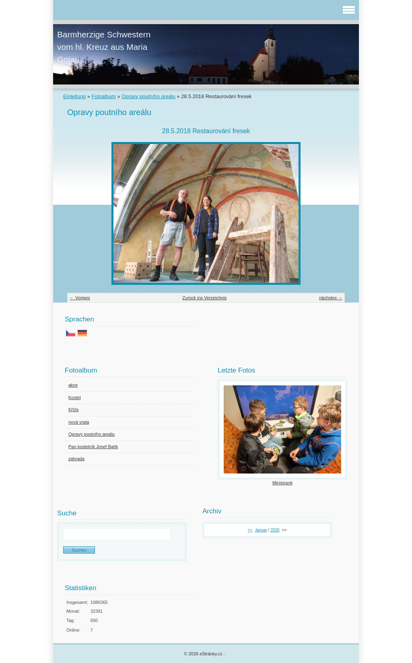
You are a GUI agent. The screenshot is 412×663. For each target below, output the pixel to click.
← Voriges (80, 297)
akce (73, 385)
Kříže (73, 409)
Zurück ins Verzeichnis (204, 297)
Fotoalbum (103, 96)
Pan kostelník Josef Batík (93, 446)
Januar (261, 530)
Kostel (74, 397)
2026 (274, 530)
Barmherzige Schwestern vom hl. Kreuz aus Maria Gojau (103, 47)
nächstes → (330, 297)
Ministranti (282, 482)
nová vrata (78, 422)
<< (250, 530)
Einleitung (74, 96)
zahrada (76, 458)
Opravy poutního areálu (148, 96)
